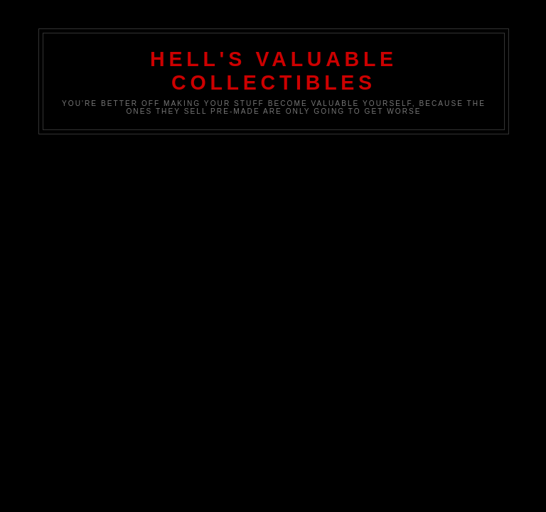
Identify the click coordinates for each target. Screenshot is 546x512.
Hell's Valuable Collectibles (273, 71)
